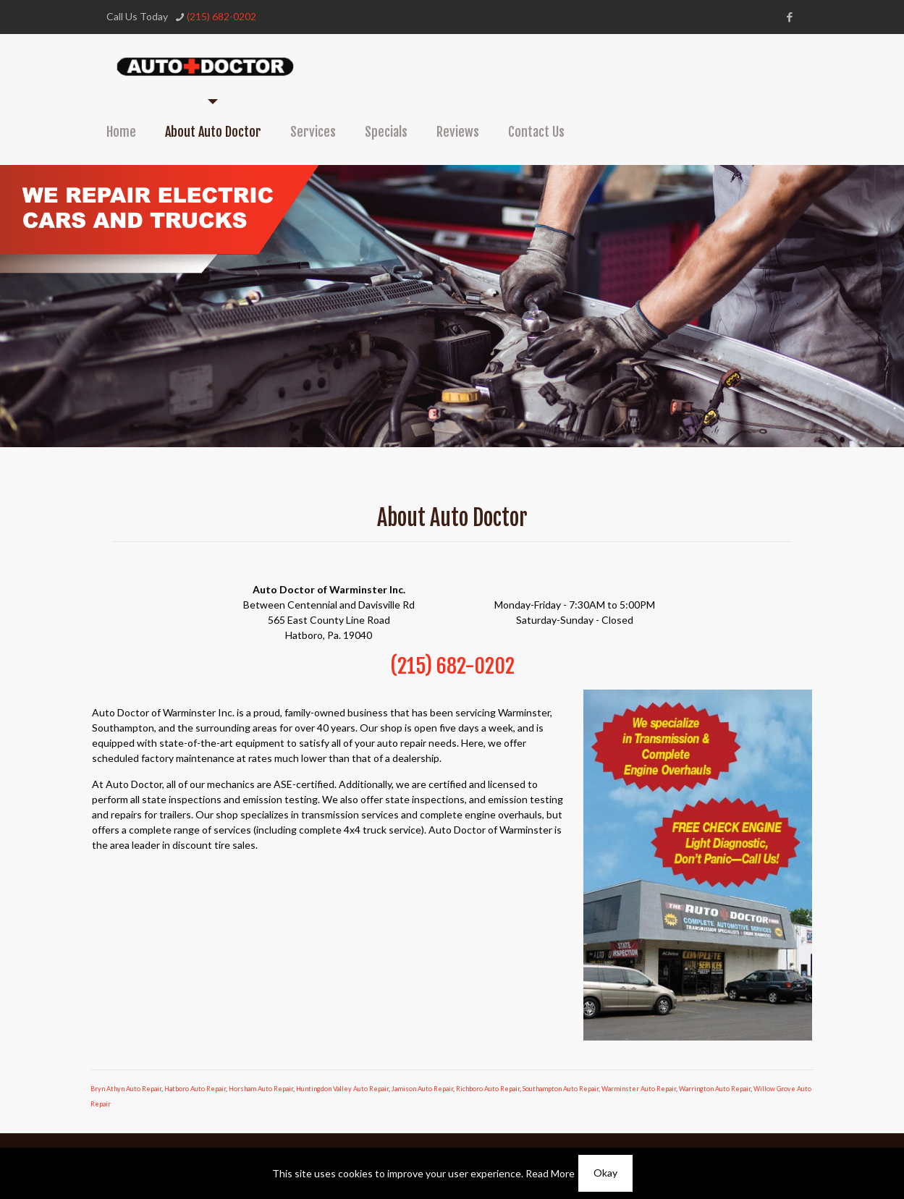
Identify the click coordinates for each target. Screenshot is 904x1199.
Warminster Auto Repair (638, 1089)
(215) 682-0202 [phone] (221, 16)
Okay (605, 1172)
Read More (550, 1173)
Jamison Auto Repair (422, 1089)
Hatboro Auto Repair (195, 1089)
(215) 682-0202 (452, 666)
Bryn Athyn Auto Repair (125, 1089)
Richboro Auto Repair (488, 1089)
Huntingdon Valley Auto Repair (342, 1089)
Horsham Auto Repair (261, 1089)
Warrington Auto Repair (715, 1089)
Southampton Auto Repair (561, 1089)
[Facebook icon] (790, 16)
